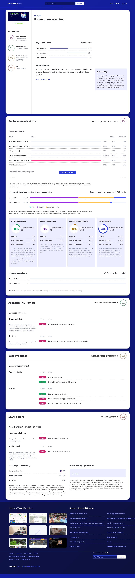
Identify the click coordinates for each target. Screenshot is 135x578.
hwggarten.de (74, 537)
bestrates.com (75, 546)
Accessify (15, 3)
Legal (36, 553)
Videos (11, 553)
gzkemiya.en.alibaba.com (78, 514)
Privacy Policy (14, 559)
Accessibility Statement (17, 556)
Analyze (80, 3)
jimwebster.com (75, 528)
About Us (124, 3)
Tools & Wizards (115, 3)
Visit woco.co (43, 79)
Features (19, 553)
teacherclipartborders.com (79, 532)
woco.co (37, 16)
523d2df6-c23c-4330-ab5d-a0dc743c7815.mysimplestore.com (87, 523)
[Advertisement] (76, 33)
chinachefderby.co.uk (77, 542)
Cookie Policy (25, 559)
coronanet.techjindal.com (78, 518)
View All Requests (67, 172)
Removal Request (33, 556)
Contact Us (28, 553)
